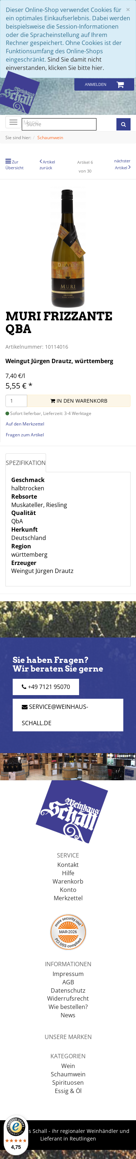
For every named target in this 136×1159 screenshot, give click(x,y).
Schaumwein (68, 1074)
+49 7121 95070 (46, 687)
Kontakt (68, 865)
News (68, 1015)
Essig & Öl (68, 1091)
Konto (68, 890)
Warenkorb (68, 881)
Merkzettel (68, 898)
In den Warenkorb (78, 400)
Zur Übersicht (14, 164)
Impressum (68, 974)
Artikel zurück (47, 164)
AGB (68, 982)
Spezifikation (26, 463)
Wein (68, 1066)
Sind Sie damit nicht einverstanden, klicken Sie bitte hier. (55, 63)
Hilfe (68, 873)
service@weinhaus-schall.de (55, 715)
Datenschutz (68, 990)
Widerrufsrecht (68, 998)
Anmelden (95, 84)
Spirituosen (68, 1083)
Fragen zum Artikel (25, 435)
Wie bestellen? (68, 1007)
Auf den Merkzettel (25, 424)
